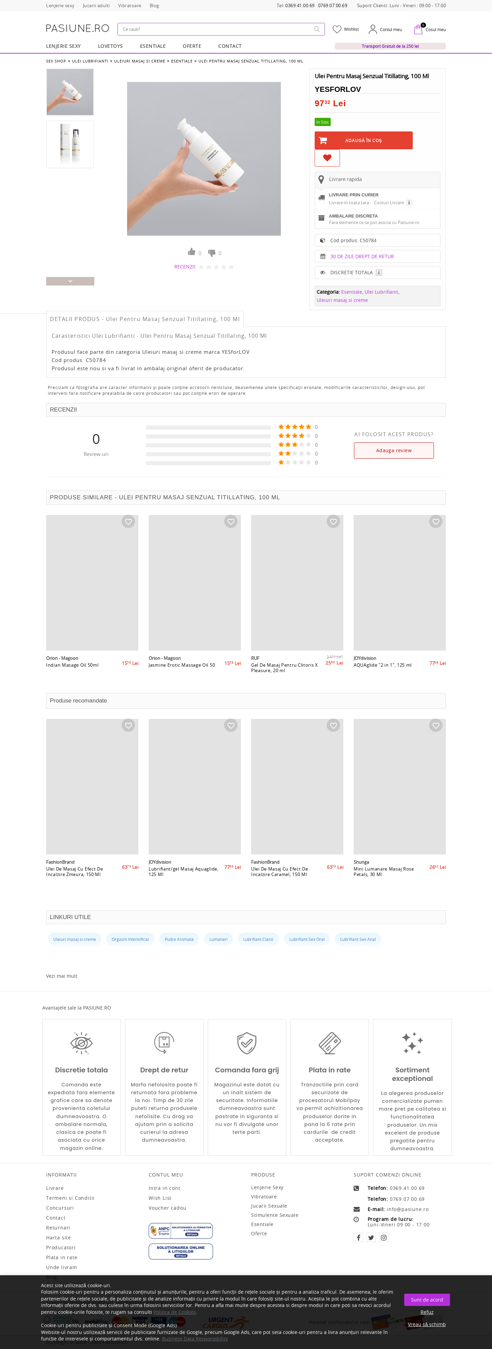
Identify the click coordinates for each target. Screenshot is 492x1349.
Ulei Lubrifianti (90, 61)
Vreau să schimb (427, 1324)
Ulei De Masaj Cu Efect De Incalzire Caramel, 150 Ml (279, 871)
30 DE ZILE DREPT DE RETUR (362, 256)
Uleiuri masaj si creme (139, 61)
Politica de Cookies (174, 1312)
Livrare (55, 1188)
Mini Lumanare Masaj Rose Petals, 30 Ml (384, 871)
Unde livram (61, 1267)
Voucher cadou (167, 1208)
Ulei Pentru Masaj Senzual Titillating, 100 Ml (251, 61)
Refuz (427, 1312)
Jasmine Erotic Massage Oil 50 (182, 665)
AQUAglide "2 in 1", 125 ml (383, 665)
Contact (230, 46)
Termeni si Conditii (70, 1198)
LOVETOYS (110, 46)
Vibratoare (264, 1196)
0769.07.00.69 (332, 5)
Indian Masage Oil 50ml (72, 665)
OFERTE (192, 46)
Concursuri (60, 1208)
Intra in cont (164, 1188)
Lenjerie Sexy (63, 46)
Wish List (160, 1198)
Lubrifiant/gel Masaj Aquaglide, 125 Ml (184, 871)
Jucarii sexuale (269, 1205)
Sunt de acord (427, 1299)
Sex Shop (56, 61)
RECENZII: (185, 266)
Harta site (58, 1237)
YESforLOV (338, 89)
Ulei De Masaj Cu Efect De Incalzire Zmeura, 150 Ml (74, 871)
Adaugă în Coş (363, 140)
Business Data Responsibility (195, 1338)
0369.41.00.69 (300, 5)
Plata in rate (61, 1257)
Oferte (259, 1233)
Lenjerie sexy (267, 1187)
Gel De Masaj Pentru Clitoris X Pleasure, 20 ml (284, 667)
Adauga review (394, 450)
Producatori (61, 1247)
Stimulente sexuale (274, 1215)
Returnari (58, 1227)
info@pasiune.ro (408, 1209)
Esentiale (153, 46)
